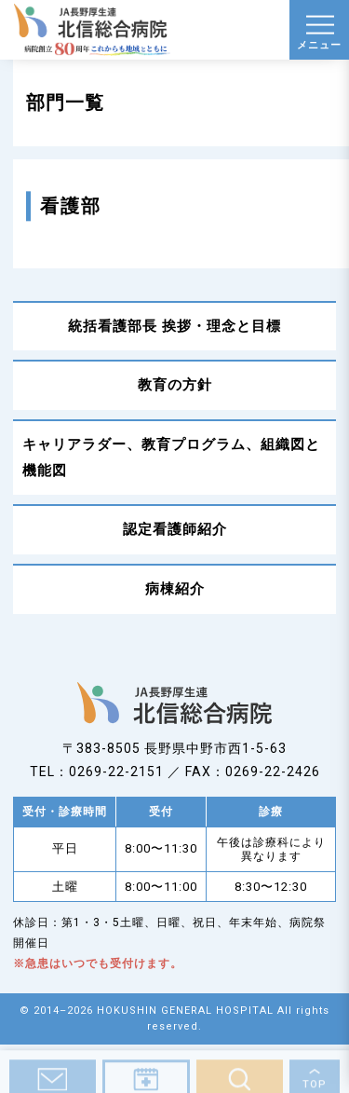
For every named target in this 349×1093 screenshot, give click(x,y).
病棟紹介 (175, 589)
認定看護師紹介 (175, 529)
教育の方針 (175, 384)
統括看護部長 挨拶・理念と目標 (174, 326)
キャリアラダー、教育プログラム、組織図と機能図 (171, 457)
